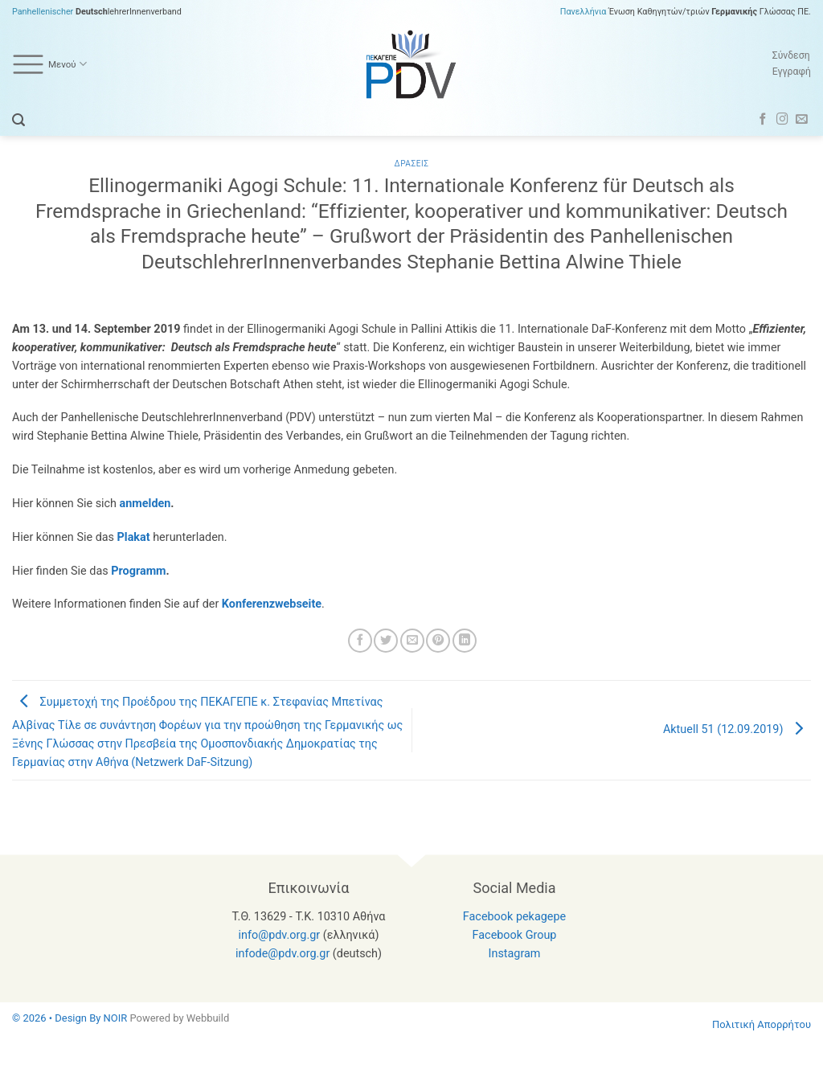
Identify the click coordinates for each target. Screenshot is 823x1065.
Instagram (515, 954)
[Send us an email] (802, 119)
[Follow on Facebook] (763, 119)
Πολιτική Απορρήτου (761, 1024)
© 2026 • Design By (58, 1018)
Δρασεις (412, 163)
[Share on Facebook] (360, 641)
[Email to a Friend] (412, 641)
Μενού (49, 64)
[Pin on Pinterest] (438, 641)
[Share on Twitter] (386, 641)
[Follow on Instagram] (782, 119)
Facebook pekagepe (514, 917)
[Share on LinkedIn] (464, 641)
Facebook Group (515, 935)
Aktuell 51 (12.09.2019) (737, 729)
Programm (138, 571)
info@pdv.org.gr (280, 935)
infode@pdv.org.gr (282, 954)
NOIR (116, 1018)
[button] (18, 120)
